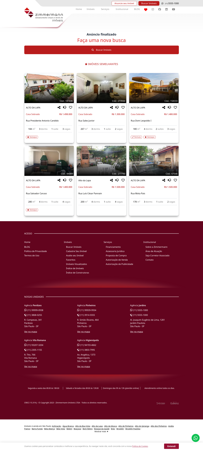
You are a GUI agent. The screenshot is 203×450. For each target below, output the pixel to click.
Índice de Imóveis (75, 268)
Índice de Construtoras (77, 272)
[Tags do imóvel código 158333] (154, 101)
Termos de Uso (31, 255)
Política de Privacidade (35, 251)
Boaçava (77, 428)
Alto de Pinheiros (125, 426)
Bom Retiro (88, 428)
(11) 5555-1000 (139, 310)
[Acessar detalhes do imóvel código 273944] (101, 134)
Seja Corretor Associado (158, 255)
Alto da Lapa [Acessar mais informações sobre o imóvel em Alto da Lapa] (84, 180)
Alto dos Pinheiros (159, 426)
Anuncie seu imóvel (124, 3)
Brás (113, 428)
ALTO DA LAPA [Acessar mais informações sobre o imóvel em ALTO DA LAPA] (33, 107)
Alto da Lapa (97, 426)
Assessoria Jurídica (115, 251)
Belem (69, 428)
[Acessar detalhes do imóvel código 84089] (49, 208)
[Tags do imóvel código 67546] (154, 173)
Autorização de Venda (117, 259)
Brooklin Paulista (132, 428)
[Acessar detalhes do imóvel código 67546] (154, 206)
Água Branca (68, 426)
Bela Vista (60, 428)
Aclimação (56, 426)
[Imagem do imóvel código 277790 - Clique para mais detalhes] (101, 161)
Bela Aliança (49, 428)
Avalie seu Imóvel (75, 255)
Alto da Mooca (110, 426)
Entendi (171, 446)
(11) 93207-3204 (33, 345)
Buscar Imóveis (149, 3)
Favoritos (70, 259)
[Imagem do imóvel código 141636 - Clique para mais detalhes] (49, 88)
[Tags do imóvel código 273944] (101, 101)
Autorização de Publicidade (119, 264)
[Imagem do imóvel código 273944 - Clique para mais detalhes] (101, 88)
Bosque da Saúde (101, 428)
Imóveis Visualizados (76, 264)
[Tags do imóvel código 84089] (49, 173)
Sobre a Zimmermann (156, 246)
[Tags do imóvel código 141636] (49, 101)
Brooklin (120, 428)
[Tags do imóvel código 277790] (101, 173)
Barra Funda (37, 428)
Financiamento (113, 246)
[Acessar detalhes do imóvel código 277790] (101, 206)
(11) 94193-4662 (86, 345)
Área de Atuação (154, 251)
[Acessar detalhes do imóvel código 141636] (49, 135)
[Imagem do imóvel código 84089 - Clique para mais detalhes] (49, 161)
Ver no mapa (30, 331)
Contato (150, 259)
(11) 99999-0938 (33, 310)
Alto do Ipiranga (142, 426)
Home (79, 9)
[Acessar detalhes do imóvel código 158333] (154, 135)
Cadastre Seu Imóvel (76, 251)
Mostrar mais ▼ (101, 431)
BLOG (137, 9)
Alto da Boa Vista (82, 426)
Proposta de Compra (116, 255)
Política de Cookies (140, 446)
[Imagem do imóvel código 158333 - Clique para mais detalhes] (154, 88)
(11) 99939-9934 (86, 310)
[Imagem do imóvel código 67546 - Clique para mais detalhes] (154, 161)
